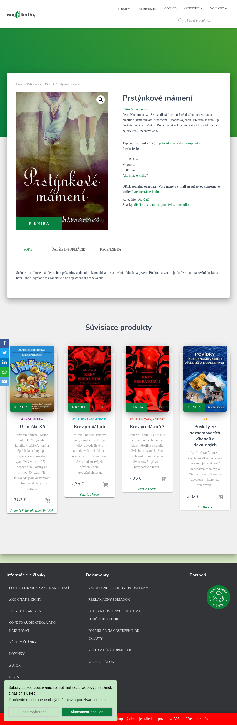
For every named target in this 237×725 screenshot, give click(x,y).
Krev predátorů (89, 436)
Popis (28, 260)
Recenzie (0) (110, 260)
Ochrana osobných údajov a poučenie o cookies (114, 616)
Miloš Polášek (44, 520)
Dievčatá (50, 94)
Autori (15, 666)
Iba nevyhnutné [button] (34, 712)
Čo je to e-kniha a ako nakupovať (39, 589)
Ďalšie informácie (68, 260)
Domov (20, 94)
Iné (205, 429)
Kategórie (193, 8)
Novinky (17, 655)
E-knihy (124, 9)
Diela (14, 678)
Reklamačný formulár (109, 651)
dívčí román (142, 215)
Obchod (170, 8)
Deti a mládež (35, 94)
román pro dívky (163, 215)
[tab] (31, 260)
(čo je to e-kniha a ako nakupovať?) (178, 153)
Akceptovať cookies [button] (87, 712)
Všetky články (23, 643)
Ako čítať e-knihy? (135, 186)
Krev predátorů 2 (147, 436)
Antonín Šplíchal (21, 520)
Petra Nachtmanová (136, 119)
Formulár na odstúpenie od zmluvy (113, 636)
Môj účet (218, 8)
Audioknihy (147, 9)
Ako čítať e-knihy (25, 600)
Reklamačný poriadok (109, 600)
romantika (182, 215)
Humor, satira (32, 429)
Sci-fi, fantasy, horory (89, 429)
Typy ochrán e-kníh (27, 612)
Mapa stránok (101, 663)
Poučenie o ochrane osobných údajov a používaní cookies (58, 700)
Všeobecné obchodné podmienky (118, 589)
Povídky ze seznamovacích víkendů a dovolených (205, 445)
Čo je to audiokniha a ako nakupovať (32, 627)
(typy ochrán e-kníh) (145, 202)
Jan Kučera (205, 517)
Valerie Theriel (90, 504)
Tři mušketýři (32, 436)
